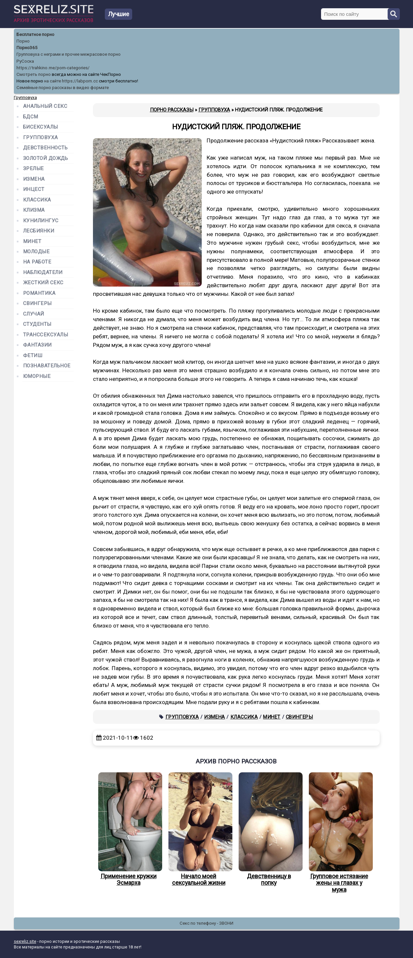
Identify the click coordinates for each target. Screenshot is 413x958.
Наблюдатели (43, 272)
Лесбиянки (38, 231)
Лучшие (118, 14)
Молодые (36, 252)
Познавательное (47, 366)
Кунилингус (41, 221)
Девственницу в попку (269, 829)
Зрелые (33, 168)
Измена (214, 717)
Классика (244, 717)
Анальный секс (45, 106)
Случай (33, 314)
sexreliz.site (25, 941)
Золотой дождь (45, 158)
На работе (37, 262)
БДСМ (30, 117)
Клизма (34, 210)
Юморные (37, 376)
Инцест (33, 189)
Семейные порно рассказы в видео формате (62, 87)
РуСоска (25, 61)
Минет (271, 717)
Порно (23, 41)
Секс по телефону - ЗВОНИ (206, 923)
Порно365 (27, 47)
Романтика (39, 293)
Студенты (37, 324)
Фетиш (33, 355)
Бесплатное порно (35, 34)
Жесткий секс (43, 283)
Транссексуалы (45, 335)
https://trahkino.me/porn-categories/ (53, 67)
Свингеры (299, 717)
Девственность (45, 148)
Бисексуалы (40, 127)
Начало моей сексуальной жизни (198, 829)
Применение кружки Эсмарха (128, 829)
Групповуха (182, 717)
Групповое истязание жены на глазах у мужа (339, 832)
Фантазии (37, 345)
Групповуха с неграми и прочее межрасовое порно (68, 54)
